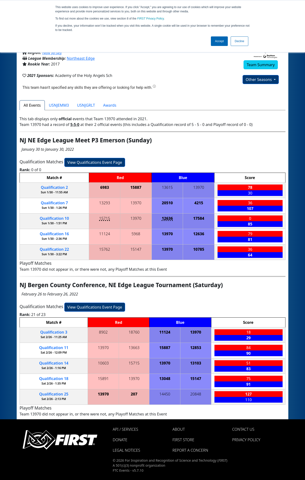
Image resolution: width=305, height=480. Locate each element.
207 (134, 394)
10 (54, 218)
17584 (198, 218)
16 (54, 233)
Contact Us (243, 429)
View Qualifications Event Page (94, 162)
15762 (104, 249)
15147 (135, 249)
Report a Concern (190, 450)
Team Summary (260, 64)
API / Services (125, 429)
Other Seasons (259, 79)
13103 (195, 363)
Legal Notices (126, 450)
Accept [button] (219, 41)
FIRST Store (183, 439)
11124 (104, 233)
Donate (120, 439)
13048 (164, 378)
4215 (198, 202)
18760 (134, 332)
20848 (195, 394)
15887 (135, 187)
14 (53, 363)
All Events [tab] (32, 105)
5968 (136, 233)
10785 (198, 249)
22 (54, 249)
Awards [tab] (110, 105)
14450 (164, 394)
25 (53, 394)
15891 (103, 378)
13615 (167, 187)
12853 (195, 347)
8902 (103, 332)
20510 (167, 202)
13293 (104, 202)
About (179, 429)
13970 (198, 187)
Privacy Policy (150, 18)
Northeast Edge (81, 58)
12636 (167, 218)
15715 (104, 218)
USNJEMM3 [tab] (59, 105)
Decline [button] (239, 41)
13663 (134, 347)
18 (53, 378)
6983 (104, 187)
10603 (103, 363)
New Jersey (52, 52)
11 (53, 347)
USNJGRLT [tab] (86, 105)
